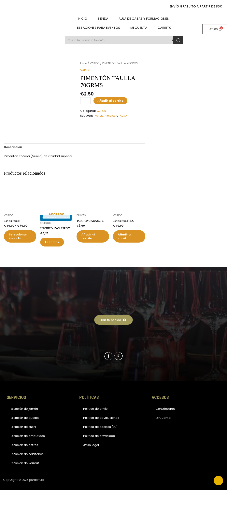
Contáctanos (166, 425)
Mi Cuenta (138, 27)
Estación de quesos (25, 434)
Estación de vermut (25, 479)
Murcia (99, 115)
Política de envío (95, 425)
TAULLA (123, 115)
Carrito (165, 27)
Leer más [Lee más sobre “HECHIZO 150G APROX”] (54, 256)
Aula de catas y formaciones (144, 18)
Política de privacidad (99, 452)
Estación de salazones (27, 470)
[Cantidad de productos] (85, 100)
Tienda (102, 18)
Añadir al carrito (111, 100)
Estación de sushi (23, 443)
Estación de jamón (24, 425)
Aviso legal (91, 461)
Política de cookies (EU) (100, 443)
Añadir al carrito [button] (90, 250)
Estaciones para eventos (98, 27)
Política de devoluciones (101, 434)
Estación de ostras (24, 461)
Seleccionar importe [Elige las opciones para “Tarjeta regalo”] (20, 250)
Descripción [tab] (13, 160)
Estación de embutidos (28, 452)
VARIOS (95, 63)
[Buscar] (178, 40)
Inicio (82, 18)
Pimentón (111, 115)
